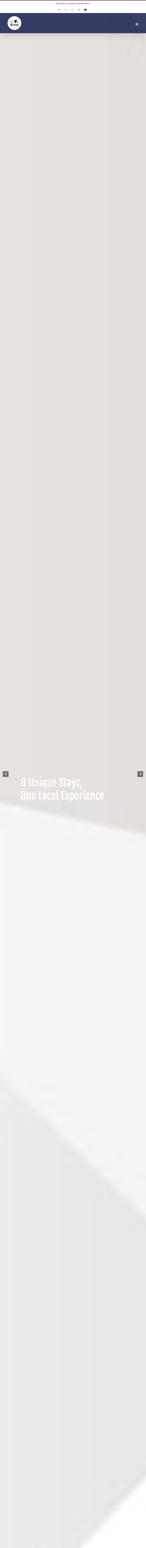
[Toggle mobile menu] (137, 24)
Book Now (25, 797)
